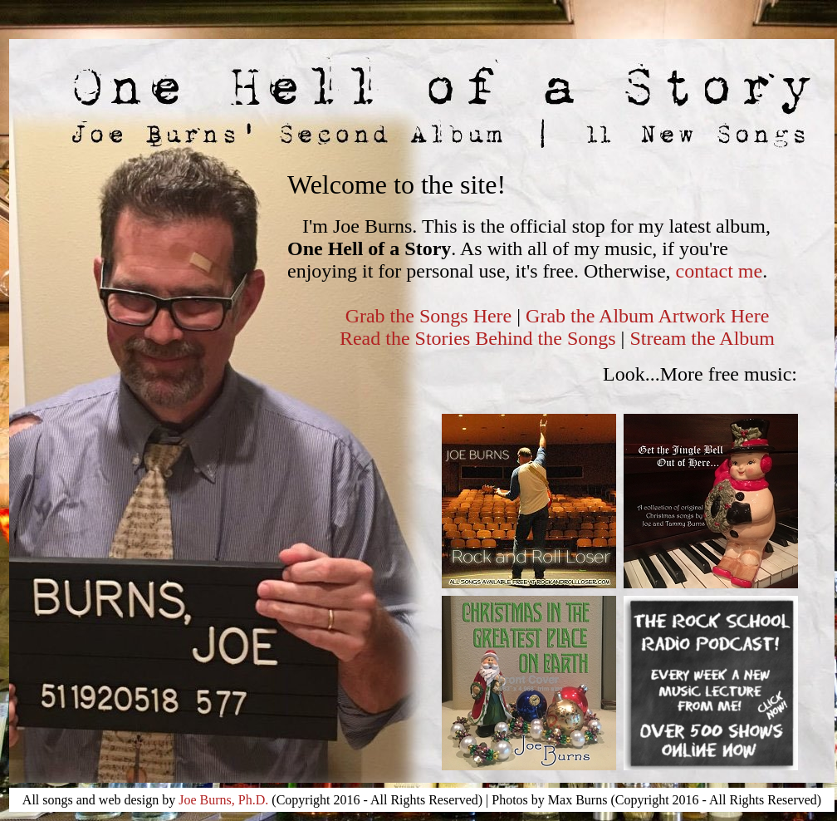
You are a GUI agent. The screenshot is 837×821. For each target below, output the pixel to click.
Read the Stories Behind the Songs (480, 338)
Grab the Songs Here (428, 316)
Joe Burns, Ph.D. (223, 800)
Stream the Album (702, 338)
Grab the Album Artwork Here (647, 316)
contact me (719, 271)
